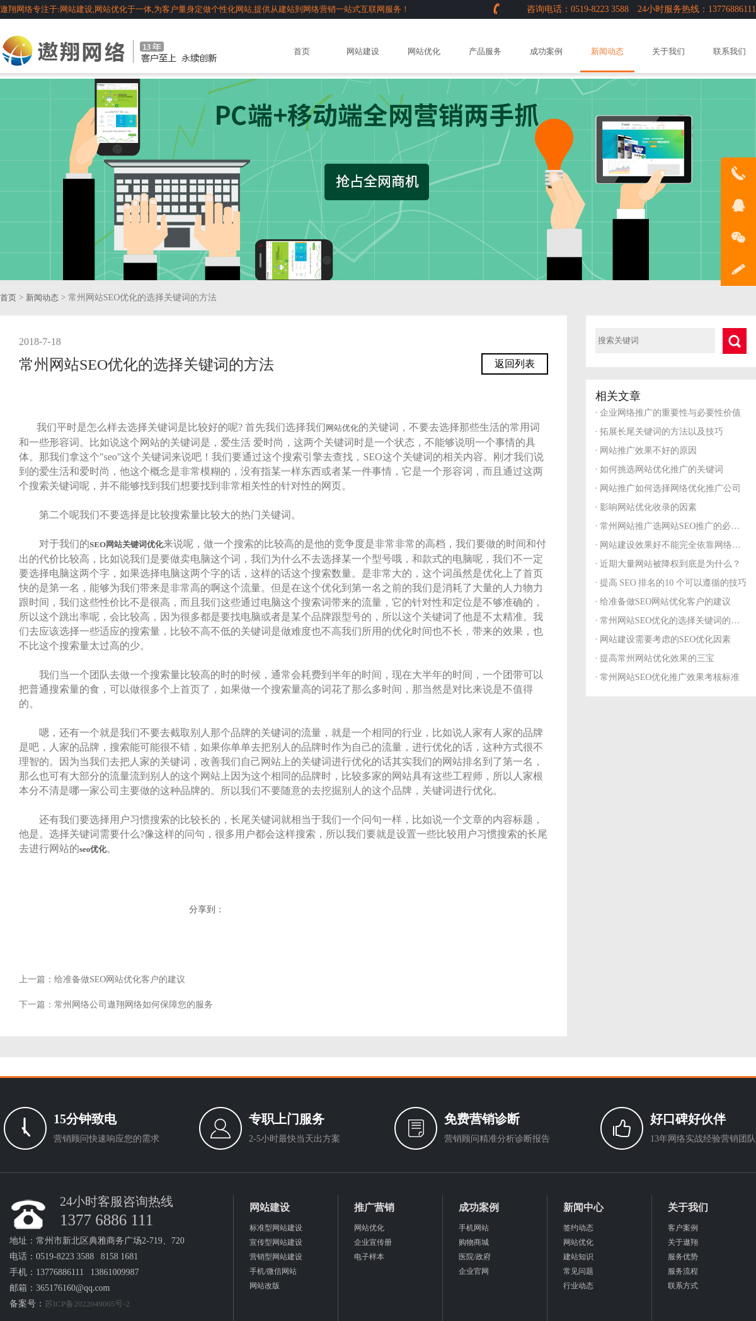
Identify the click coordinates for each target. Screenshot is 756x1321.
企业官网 (474, 1271)
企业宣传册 (373, 1242)
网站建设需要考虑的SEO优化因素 (663, 639)
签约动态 (578, 1227)
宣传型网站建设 (275, 1242)
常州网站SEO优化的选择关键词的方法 (671, 620)
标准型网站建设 (275, 1227)
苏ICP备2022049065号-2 (87, 1303)
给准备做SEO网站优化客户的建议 (119, 979)
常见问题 (578, 1271)
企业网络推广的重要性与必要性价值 (668, 412)
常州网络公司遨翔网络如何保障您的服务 (133, 1004)
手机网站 (474, 1227)
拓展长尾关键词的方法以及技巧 (659, 431)
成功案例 (546, 51)
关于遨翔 (683, 1242)
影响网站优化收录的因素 (646, 507)
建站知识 (578, 1256)
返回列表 (515, 363)
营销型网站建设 (275, 1256)
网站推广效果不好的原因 (646, 450)
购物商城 (474, 1242)
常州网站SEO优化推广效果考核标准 (667, 677)
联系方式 (683, 1285)
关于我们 (668, 51)
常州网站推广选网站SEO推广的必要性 (671, 526)
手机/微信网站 (273, 1271)
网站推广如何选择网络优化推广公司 (668, 488)
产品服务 (485, 51)
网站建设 (362, 51)
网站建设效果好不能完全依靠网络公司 (671, 545)
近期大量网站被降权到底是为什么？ (668, 564)
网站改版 (264, 1285)
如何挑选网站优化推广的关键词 (659, 469)
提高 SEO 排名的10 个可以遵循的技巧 (671, 582)
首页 (302, 51)
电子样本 (369, 1256)
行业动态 (578, 1285)
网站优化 (424, 51)
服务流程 (683, 1271)
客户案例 (683, 1227)
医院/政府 (475, 1256)
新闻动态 (607, 51)
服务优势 (683, 1256)
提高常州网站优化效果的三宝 (654, 658)
